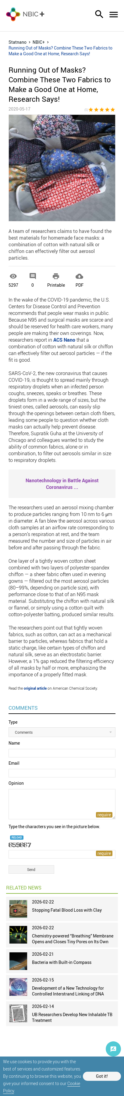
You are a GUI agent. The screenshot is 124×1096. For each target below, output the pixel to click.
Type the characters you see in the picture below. (54, 826)
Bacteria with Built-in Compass (61, 962)
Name (14, 743)
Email (14, 763)
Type (13, 722)
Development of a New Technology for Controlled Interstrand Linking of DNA (68, 991)
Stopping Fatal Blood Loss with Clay (67, 910)
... (62, 483)
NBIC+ (39, 42)
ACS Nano (64, 339)
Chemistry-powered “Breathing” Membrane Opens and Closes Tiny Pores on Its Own (72, 938)
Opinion (16, 783)
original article (35, 688)
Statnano (18, 42)
